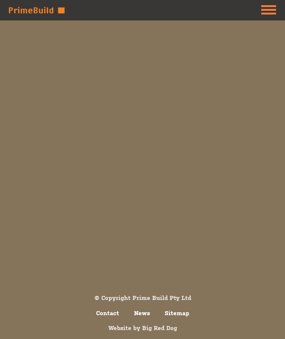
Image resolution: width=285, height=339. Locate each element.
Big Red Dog (159, 328)
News (142, 313)
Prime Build (37, 10)
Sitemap (177, 313)
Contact (107, 313)
